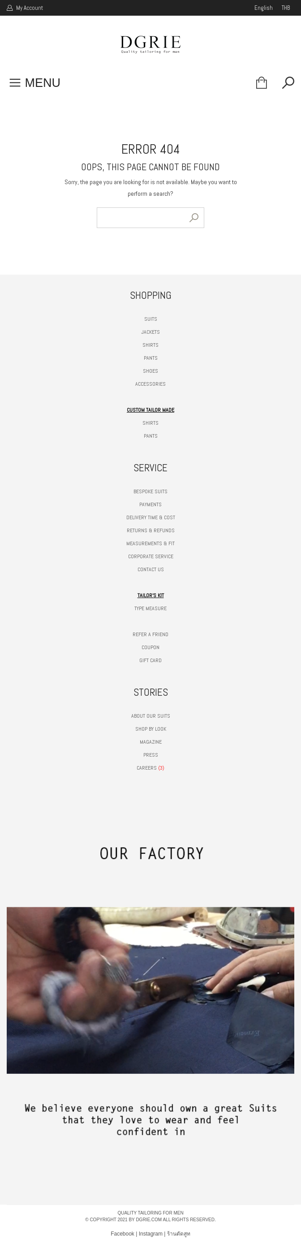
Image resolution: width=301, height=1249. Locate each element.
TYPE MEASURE (150, 608)
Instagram (151, 1234)
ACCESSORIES (150, 384)
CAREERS (147, 767)
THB (286, 8)
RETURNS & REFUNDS (151, 530)
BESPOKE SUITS (150, 491)
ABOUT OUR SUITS (150, 715)
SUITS (150, 319)
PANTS (151, 358)
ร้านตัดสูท (178, 1234)
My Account (29, 8)
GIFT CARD (150, 660)
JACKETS (150, 332)
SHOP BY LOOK (150, 728)
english (263, 8)
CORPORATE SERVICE (150, 556)
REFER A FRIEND (150, 634)
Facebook (122, 1234)
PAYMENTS (150, 504)
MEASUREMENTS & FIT (150, 543)
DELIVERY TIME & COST (150, 517)
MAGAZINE (151, 741)
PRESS (150, 754)
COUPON (150, 647)
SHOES (150, 371)
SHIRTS (150, 345)
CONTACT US (151, 569)
